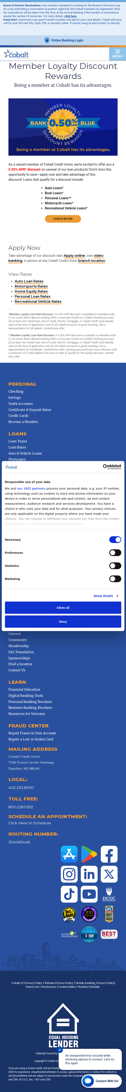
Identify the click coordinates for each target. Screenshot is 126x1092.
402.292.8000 (21, 787)
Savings (14, 398)
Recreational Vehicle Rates (38, 302)
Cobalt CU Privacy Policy (27, 983)
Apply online (74, 256)
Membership (18, 646)
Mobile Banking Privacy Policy (95, 983)
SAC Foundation (21, 652)
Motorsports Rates (31, 286)
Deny (63, 621)
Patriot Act (32, 986)
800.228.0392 (20, 807)
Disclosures (48, 986)
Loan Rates (17, 447)
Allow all (63, 607)
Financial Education (24, 690)
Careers (14, 634)
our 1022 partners (31, 488)
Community (17, 640)
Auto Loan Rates (29, 281)
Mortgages (17, 459)
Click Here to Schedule (29, 823)
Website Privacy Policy (59, 983)
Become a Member (23, 422)
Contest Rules (67, 986)
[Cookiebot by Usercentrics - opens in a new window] (102, 467)
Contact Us (16, 670)
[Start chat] (101, 1081)
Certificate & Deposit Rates (29, 410)
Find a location (20, 664)
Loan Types (17, 441)
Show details (103, 596)
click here (70, 16)
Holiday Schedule (89, 986)
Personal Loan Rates (32, 296)
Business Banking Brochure (30, 708)
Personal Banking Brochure (30, 702)
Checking (16, 391)
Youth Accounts (20, 404)
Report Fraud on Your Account (32, 733)
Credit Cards (18, 416)
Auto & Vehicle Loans (25, 453)
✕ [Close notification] (59, 1050)
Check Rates (63, 218)
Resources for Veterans (26, 714)
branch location (91, 261)
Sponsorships (19, 658)
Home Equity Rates (31, 291)
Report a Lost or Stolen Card (30, 739)
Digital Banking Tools (25, 696)
